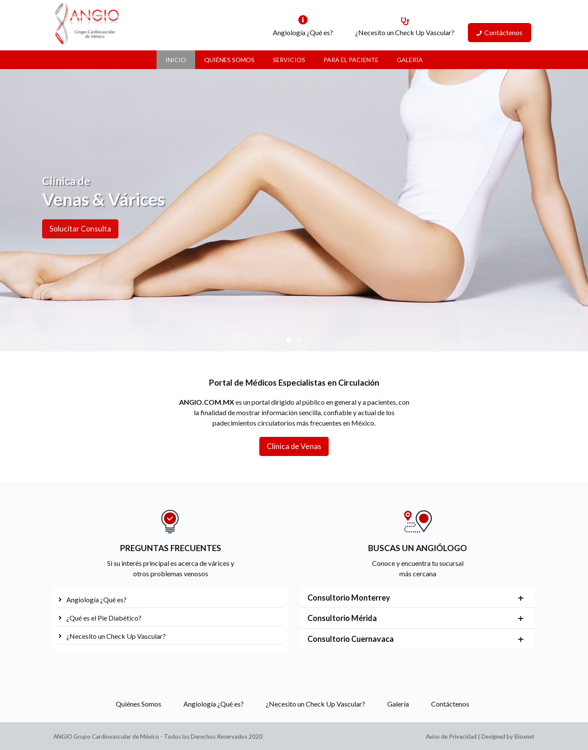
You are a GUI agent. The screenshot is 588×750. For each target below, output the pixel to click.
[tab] (418, 598)
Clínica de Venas (294, 446)
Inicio (176, 59)
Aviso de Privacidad (451, 736)
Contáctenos (503, 32)
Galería (410, 59)
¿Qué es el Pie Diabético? (103, 618)
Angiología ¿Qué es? (303, 32)
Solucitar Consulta (66, 228)
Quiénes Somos (229, 59)
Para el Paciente (351, 59)
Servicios (289, 59)
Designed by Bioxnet (508, 736)
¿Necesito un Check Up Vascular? (404, 32)
